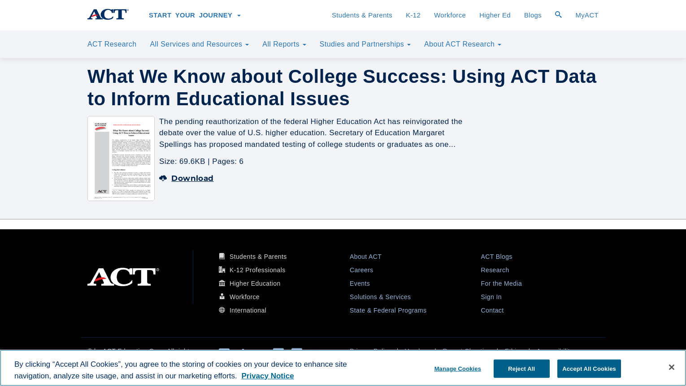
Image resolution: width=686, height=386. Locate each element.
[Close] (672, 367)
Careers (361, 270)
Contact (492, 310)
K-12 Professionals (258, 270)
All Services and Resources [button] (199, 44)
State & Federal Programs (388, 310)
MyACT (587, 15)
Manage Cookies (457, 368)
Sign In (491, 296)
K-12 (413, 15)
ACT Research (111, 44)
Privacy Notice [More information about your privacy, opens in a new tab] (267, 376)
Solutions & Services (380, 296)
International (248, 310)
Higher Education (255, 283)
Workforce (450, 15)
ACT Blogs (496, 256)
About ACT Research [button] (462, 44)
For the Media (501, 283)
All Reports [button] (284, 44)
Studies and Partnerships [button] (365, 44)
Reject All (521, 368)
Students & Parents (362, 15)
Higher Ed (495, 15)
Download (186, 178)
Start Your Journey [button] (195, 15)
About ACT (366, 256)
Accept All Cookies (589, 368)
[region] (343, 368)
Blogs (533, 15)
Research (495, 270)
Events (360, 283)
